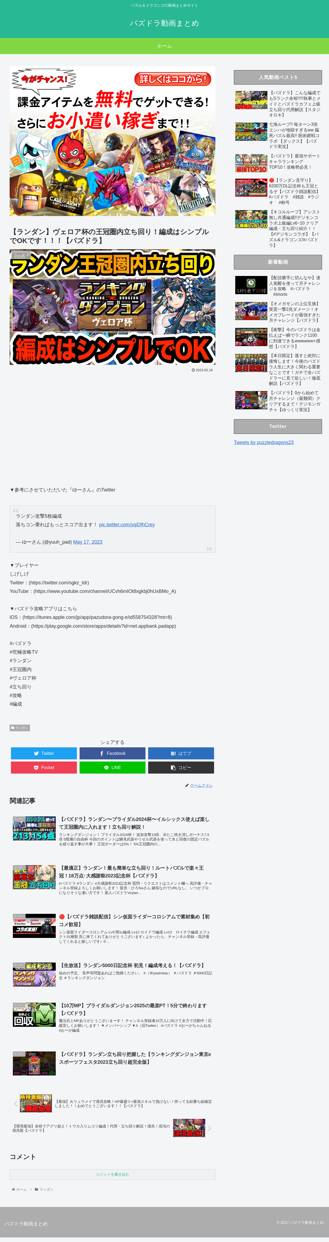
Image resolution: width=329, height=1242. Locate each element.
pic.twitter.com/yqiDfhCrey (127, 524)
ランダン (19, 728)
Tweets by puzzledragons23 (264, 442)
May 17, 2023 (87, 542)
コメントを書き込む (112, 1179)
